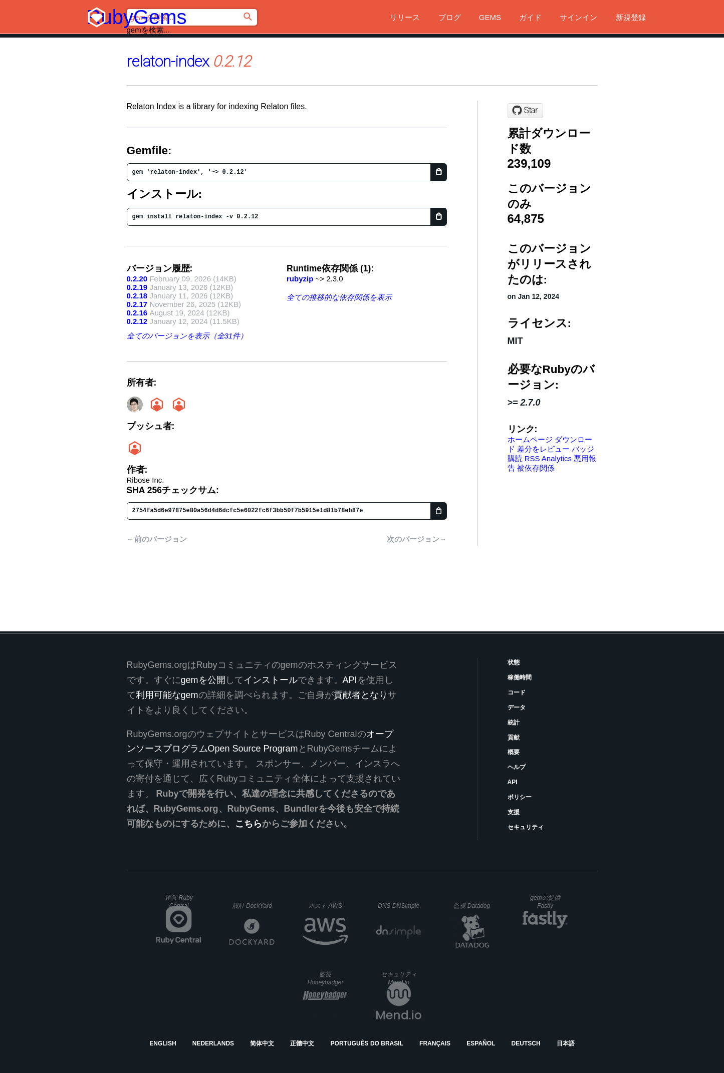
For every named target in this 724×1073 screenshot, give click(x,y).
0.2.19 (137, 287)
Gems (490, 17)
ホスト (325, 905)
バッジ (583, 449)
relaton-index (168, 61)
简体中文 (262, 1043)
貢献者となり (361, 695)
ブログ (449, 17)
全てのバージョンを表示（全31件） (187, 335)
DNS (398, 905)
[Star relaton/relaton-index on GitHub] (525, 110)
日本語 (566, 1043)
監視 (471, 905)
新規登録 (631, 17)
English (162, 1043)
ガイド (530, 17)
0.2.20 (137, 278)
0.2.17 (137, 304)
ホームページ (530, 439)
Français (434, 1043)
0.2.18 (137, 295)
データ (517, 707)
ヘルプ (517, 767)
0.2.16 (137, 312)
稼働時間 (520, 677)
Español (480, 1043)
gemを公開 (203, 680)
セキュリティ (526, 827)
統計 (514, 722)
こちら (248, 824)
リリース (405, 17)
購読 (515, 458)
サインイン (578, 17)
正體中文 (302, 1043)
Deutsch (526, 1043)
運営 (178, 901)
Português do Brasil (367, 1043)
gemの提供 (545, 901)
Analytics (557, 458)
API (513, 782)
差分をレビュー (543, 449)
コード (517, 692)
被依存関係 (536, 468)
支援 (514, 812)
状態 (514, 662)
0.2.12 (137, 321)
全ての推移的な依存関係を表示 (339, 297)
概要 (514, 752)
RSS (532, 458)
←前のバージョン (157, 539)
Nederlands (213, 1043)
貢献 (514, 737)
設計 (252, 905)
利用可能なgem (167, 695)
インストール (271, 680)
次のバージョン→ (417, 539)
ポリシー (520, 797)
